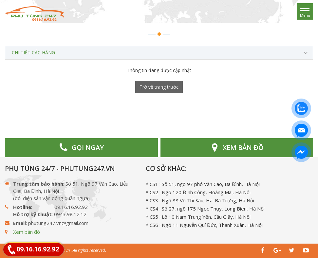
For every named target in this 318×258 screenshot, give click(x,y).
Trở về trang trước (159, 87)
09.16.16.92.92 (37, 249)
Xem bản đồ (26, 232)
